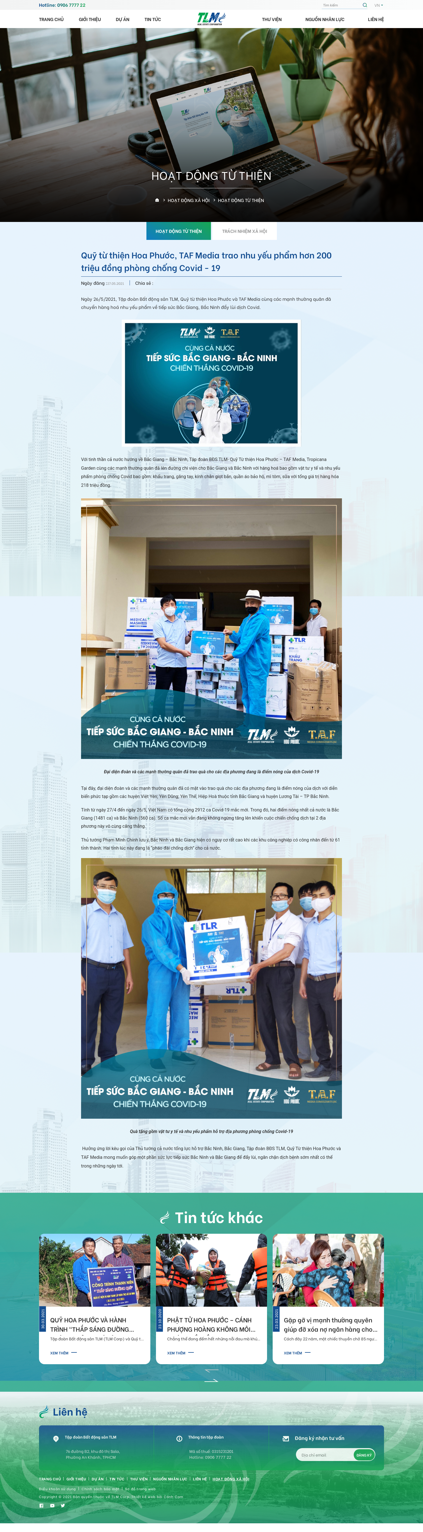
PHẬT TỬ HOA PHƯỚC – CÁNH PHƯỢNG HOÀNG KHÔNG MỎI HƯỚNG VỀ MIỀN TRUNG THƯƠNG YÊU (209, 1325)
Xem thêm (59, 1352)
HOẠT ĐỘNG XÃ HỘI (264, 1482)
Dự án (122, 19)
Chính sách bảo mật (101, 1494)
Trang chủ (51, 19)
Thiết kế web (143, 1502)
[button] (211, 1369)
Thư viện (272, 19)
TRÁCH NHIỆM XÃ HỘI (244, 231)
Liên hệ (376, 19)
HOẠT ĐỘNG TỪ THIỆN (179, 231)
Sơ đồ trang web (140, 1494)
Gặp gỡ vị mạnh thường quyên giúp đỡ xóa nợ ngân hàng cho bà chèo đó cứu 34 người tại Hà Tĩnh (329, 1325)
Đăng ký (364, 1457)
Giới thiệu (90, 19)
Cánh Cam (174, 1502)
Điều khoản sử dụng (57, 1494)
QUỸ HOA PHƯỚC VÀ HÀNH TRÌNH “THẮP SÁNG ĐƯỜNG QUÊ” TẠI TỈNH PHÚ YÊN (89, 1325)
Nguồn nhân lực (324, 19)
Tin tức (152, 19)
